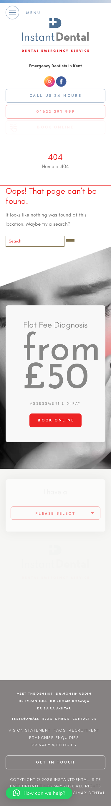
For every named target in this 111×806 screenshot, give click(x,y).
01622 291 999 (55, 110)
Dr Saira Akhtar (54, 708)
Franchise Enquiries (54, 737)
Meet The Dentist (35, 693)
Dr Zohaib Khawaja (69, 701)
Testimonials (25, 719)
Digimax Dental (86, 793)
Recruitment (84, 730)
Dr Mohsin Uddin (73, 693)
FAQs (60, 730)
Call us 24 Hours (55, 95)
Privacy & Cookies (54, 745)
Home (48, 166)
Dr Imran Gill (33, 701)
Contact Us (84, 719)
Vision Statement (29, 730)
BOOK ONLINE (56, 420)
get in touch (55, 762)
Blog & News (55, 719)
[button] (39, 793)
